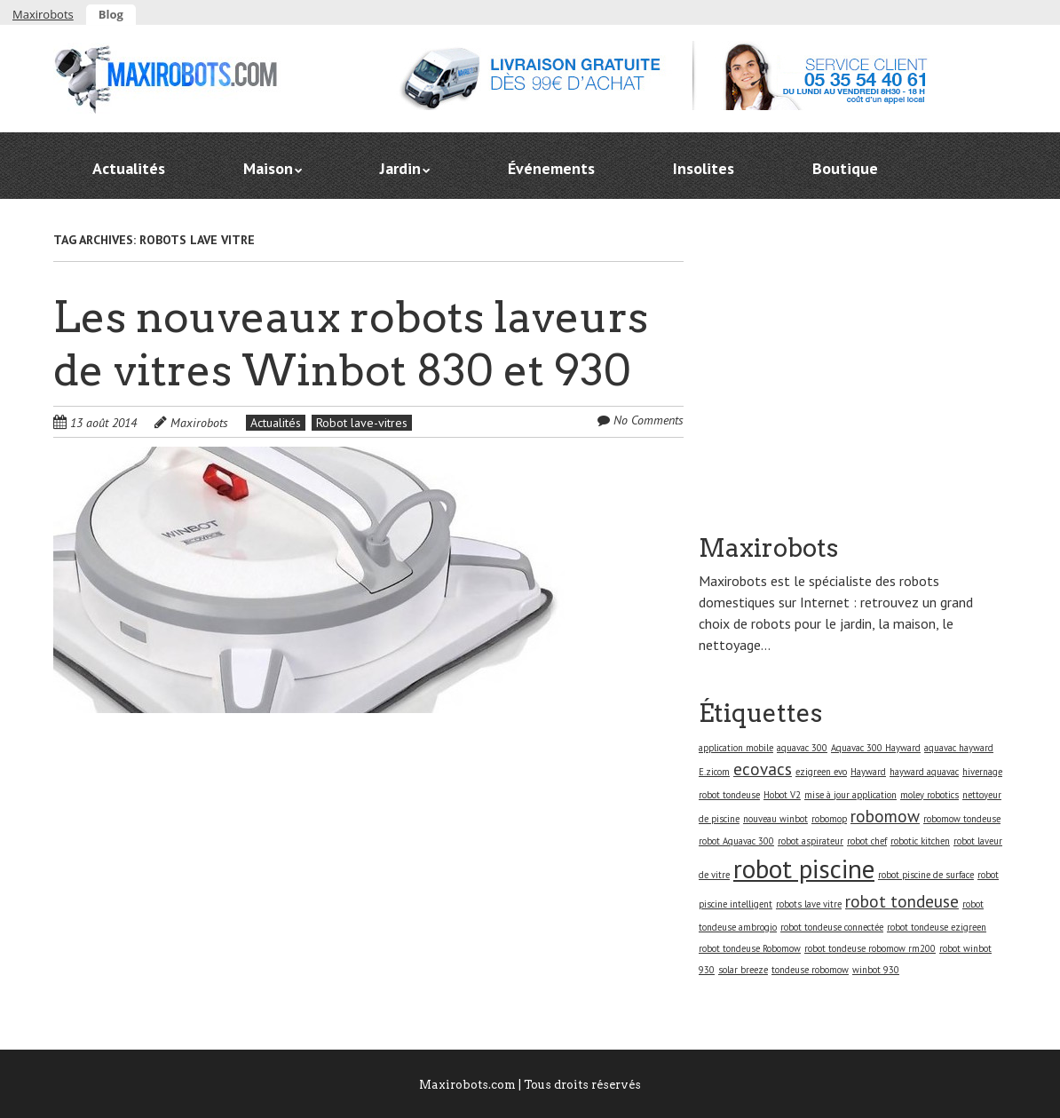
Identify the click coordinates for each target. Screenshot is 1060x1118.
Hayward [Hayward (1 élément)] (868, 771)
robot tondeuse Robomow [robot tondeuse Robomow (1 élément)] (750, 948)
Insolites (703, 168)
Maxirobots (43, 14)
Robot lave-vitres (361, 423)
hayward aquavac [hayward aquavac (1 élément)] (924, 771)
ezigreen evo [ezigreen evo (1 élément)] (821, 771)
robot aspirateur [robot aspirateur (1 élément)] (810, 841)
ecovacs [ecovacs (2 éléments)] (762, 769)
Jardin (400, 168)
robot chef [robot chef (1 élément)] (867, 841)
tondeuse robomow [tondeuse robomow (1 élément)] (810, 969)
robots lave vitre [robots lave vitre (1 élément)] (809, 904)
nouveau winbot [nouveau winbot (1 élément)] (775, 819)
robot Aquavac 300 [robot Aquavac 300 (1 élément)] (736, 841)
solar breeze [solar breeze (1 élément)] (743, 969)
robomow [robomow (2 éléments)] (885, 816)
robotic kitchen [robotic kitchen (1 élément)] (920, 841)
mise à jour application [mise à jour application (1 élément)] (850, 795)
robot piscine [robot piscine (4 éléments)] (803, 868)
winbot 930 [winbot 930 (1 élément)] (875, 969)
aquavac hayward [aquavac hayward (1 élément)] (958, 747)
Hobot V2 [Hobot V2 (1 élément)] (782, 795)
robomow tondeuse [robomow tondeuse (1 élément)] (962, 819)
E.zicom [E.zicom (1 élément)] (714, 771)
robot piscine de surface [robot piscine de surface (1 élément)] (926, 874)
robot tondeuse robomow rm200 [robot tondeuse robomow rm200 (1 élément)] (870, 948)
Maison (268, 168)
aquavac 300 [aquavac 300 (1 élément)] (802, 747)
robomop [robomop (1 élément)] (829, 819)
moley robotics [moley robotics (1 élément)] (929, 795)
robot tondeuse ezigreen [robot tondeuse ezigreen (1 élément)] (936, 927)
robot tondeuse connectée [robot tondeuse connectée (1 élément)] (831, 927)
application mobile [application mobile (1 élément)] (736, 747)
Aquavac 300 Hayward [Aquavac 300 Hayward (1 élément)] (876, 747)
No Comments (648, 420)
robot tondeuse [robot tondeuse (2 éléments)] (902, 901)
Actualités (128, 168)
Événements (551, 168)
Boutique (845, 168)
